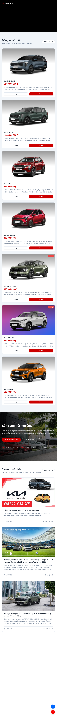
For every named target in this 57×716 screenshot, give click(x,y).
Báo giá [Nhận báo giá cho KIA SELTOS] (16, 402)
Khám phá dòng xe (31, 440)
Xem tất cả (48, 41)
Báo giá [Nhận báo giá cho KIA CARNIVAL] (16, 94)
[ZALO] (53, 706)
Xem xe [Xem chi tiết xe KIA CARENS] (41, 350)
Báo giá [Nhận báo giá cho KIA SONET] (16, 196)
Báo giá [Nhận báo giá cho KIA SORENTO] (16, 145)
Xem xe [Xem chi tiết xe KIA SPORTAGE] (41, 299)
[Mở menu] (54, 3)
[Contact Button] (53, 712)
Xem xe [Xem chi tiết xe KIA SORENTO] (41, 145)
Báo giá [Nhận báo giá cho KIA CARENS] (16, 350)
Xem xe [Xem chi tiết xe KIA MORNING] (41, 248)
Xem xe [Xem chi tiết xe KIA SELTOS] (41, 402)
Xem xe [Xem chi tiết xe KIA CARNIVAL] (41, 94)
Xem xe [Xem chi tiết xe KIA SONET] (41, 196)
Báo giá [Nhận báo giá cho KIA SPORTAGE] (16, 299)
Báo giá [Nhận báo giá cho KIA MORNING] (16, 248)
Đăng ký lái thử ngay (11, 439)
